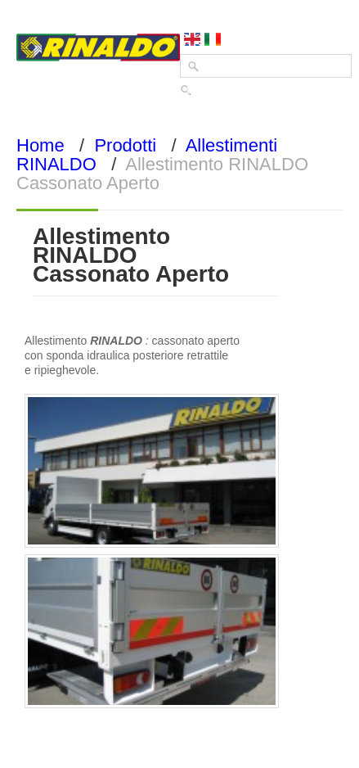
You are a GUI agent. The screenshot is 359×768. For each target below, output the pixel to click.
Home (40, 145)
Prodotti (125, 145)
